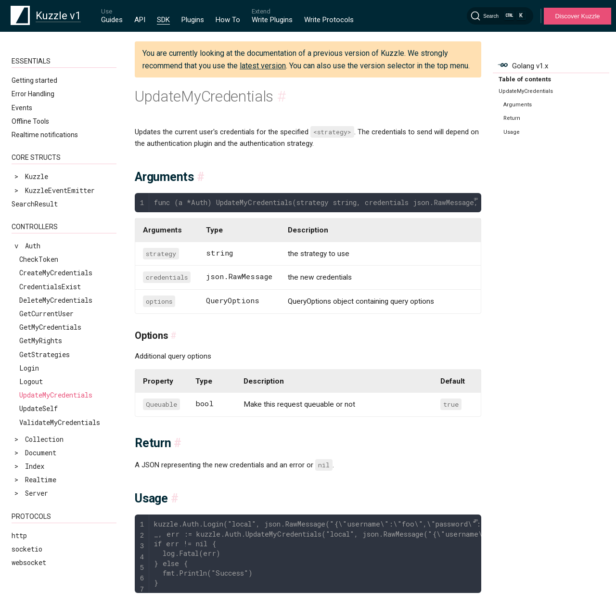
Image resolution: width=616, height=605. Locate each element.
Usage (511, 132)
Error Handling (33, 94)
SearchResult (35, 203)
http (19, 535)
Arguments (517, 105)
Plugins (192, 19)
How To (228, 19)
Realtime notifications (45, 135)
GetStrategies (44, 354)
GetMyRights (40, 340)
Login (29, 368)
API (139, 19)
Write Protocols (329, 19)
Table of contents (525, 79)
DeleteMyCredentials (55, 300)
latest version (263, 65)
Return (511, 118)
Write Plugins (272, 19)
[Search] (500, 16)
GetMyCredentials (50, 327)
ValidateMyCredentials (59, 422)
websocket (29, 562)
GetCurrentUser (46, 313)
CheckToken (38, 259)
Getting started (34, 80)
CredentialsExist (50, 286)
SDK (163, 19)
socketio (27, 549)
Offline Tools (30, 121)
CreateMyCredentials (55, 272)
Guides (112, 19)
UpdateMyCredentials (55, 394)
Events (22, 108)
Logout (31, 381)
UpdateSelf (38, 408)
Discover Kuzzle (577, 16)
